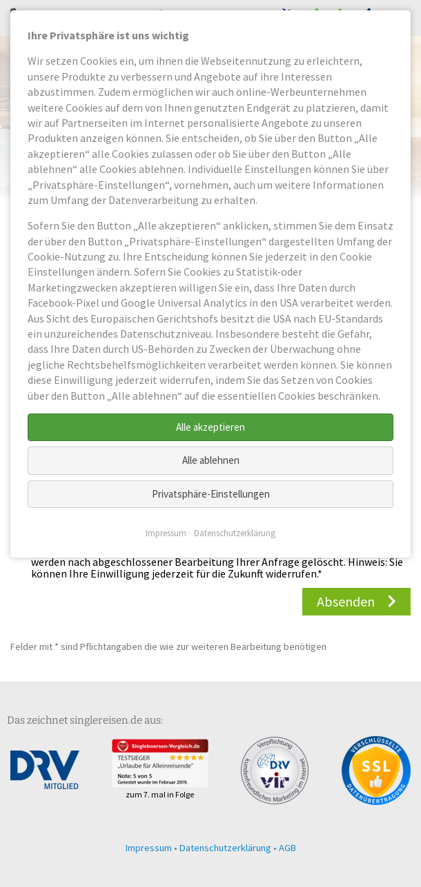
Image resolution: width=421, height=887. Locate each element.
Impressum (149, 848)
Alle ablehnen (210, 460)
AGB (287, 848)
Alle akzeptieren (210, 427)
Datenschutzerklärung (225, 848)
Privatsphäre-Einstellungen (211, 493)
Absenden (346, 601)
